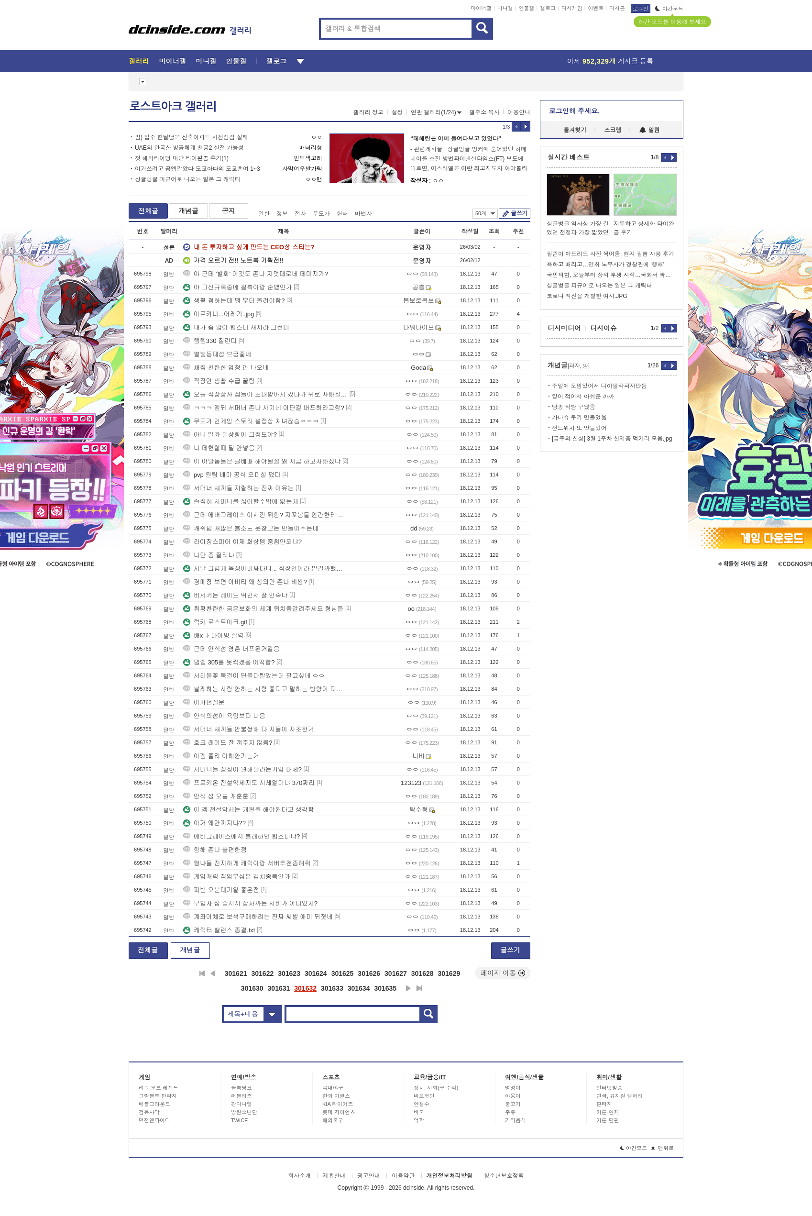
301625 (342, 973)
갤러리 (139, 61)
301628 (422, 973)
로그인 (640, 8)
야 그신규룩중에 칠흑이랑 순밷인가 (237, 287)
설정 (397, 112)
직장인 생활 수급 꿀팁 (219, 381)
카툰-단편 (607, 1120)
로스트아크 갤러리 (173, 106)
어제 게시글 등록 (610, 61)
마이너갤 (481, 8)
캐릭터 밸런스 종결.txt (219, 930)
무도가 (321, 213)
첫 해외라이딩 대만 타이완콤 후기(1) (182, 158)
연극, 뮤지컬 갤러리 (619, 1096)
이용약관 (403, 1175)
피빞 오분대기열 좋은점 (221, 890)
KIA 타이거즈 (337, 1104)
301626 (369, 973)
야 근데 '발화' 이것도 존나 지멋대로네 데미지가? (255, 273)
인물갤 (527, 8)
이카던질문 (204, 702)
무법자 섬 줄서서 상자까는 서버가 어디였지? (250, 903)
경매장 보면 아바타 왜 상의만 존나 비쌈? (245, 582)
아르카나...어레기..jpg (218, 314)
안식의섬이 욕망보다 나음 (224, 715)
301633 (332, 988)
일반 (264, 213)
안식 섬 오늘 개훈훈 (216, 796)
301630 (252, 988)
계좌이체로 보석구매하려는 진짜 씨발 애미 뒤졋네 (258, 916)
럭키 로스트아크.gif (215, 622)
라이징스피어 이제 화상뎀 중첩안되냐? (242, 541)
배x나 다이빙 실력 (213, 635)
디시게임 (571, 8)
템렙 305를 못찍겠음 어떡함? (229, 662)
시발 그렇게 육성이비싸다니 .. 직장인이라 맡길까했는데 (265, 568)
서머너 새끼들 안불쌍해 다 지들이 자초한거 (248, 729)
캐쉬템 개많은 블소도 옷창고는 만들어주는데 (250, 528)
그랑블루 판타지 (158, 1096)
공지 (228, 211)
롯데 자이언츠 (338, 1112)
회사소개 (299, 1175)
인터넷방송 (609, 1088)
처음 (202, 973)
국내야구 (332, 1088)
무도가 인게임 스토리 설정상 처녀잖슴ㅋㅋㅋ (250, 421)
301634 (359, 988)
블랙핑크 (241, 1088)
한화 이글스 (336, 1096)
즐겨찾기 (574, 130)
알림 (649, 130)
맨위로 (662, 1148)
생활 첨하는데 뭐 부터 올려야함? (234, 300)
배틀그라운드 (154, 1104)
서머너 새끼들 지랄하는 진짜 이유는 (238, 488)
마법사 (363, 213)
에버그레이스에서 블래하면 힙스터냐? (241, 836)
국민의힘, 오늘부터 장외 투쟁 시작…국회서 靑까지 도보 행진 (612, 275)
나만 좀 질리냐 (208, 555)
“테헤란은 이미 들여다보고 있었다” (455, 138)
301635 (385, 988)
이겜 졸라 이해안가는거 (221, 756)
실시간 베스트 (569, 157)
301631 (279, 988)
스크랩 (613, 130)
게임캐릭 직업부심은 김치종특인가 (236, 876)
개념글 (188, 211)
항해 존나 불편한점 (215, 849)
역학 (419, 1120)
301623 (289, 973)
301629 (449, 973)
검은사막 (149, 1112)
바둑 (419, 1112)
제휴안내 (333, 1175)
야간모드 (669, 8)
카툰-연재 (607, 1112)
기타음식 (515, 1120)
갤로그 (548, 8)
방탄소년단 (244, 1112)
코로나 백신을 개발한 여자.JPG (587, 296)
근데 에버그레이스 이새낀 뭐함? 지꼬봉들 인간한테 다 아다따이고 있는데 (265, 515)
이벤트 (596, 8)
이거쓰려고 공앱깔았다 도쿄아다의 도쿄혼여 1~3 (197, 169)
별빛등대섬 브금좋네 (217, 354)
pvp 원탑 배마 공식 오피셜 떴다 (232, 474)
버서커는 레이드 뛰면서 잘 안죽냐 (235, 595)
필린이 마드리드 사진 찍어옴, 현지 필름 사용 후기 (610, 254)
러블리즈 (241, 1096)
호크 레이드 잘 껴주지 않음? (228, 742)
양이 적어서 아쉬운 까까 (583, 396)
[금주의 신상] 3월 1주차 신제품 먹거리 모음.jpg (612, 438)
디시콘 (617, 8)
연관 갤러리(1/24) (436, 112)
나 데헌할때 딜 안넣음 (219, 448)
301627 (395, 973)
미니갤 (505, 8)
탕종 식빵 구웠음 (573, 407)
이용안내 (518, 112)
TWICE (239, 1120)
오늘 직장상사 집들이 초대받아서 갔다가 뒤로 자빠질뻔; (265, 394)
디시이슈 (603, 328)
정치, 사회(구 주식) (436, 1088)
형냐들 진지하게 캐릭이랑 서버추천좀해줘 (247, 863)
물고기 (513, 1104)
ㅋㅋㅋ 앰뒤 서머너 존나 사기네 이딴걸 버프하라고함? (263, 407)
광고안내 (368, 1175)
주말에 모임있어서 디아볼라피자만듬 (599, 386)
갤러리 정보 (368, 112)
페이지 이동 (503, 973)
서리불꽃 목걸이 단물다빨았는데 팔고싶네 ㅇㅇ (254, 675)
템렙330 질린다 (210, 340)
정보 (282, 213)
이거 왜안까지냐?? (214, 823)
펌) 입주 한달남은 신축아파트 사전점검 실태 (191, 137)
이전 (213, 973)
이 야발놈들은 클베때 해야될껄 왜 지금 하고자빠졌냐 (262, 461)
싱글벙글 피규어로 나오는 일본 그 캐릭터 (188, 179)
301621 (236, 973)
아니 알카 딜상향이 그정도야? (230, 434)
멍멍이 (513, 1088)
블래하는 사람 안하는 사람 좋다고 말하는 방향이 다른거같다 (265, 689)
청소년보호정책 (504, 1175)
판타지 (604, 1104)
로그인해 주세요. (574, 111)
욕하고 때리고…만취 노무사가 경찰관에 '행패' (605, 264)
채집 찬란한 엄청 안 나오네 (226, 367)
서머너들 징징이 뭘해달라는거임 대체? (242, 769)
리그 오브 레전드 (158, 1088)
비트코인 (424, 1096)
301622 (262, 973)
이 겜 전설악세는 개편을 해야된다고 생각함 (248, 809)
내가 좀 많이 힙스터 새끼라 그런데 (236, 327)
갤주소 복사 (484, 112)
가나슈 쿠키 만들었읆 (579, 417)
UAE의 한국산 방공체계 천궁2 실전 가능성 (189, 147)
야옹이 (513, 1096)
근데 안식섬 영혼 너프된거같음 (231, 648)
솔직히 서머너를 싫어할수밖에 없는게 (240, 501)
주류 (510, 1112)
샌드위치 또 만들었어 (579, 428)
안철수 (421, 1104)
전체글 (148, 211)
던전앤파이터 (154, 1120)
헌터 (342, 213)
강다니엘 (241, 1104)
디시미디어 (564, 328)
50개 (485, 213)
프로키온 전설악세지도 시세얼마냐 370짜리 (249, 782)
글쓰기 (519, 213)
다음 (408, 988)
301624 (316, 973)
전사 (300, 213)
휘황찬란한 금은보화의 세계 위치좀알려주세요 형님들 (263, 608)
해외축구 (332, 1120)
